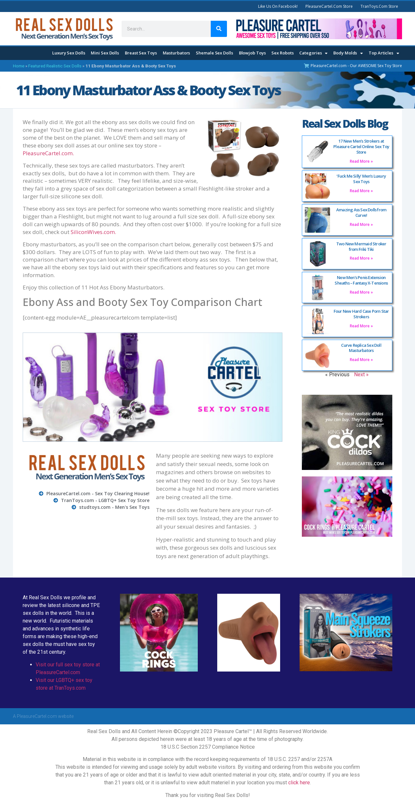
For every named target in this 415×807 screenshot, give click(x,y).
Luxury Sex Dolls (68, 53)
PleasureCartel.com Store (329, 6)
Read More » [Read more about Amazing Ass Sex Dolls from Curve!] (361, 224)
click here (299, 782)
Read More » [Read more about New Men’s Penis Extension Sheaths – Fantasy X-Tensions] (361, 292)
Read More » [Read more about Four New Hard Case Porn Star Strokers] (361, 326)
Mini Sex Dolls (105, 53)
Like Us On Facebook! (278, 6)
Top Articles (384, 53)
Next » (361, 374)
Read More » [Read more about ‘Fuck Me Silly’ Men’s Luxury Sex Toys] (361, 190)
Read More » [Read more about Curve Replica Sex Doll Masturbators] (361, 359)
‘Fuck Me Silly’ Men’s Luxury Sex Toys (361, 178)
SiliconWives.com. (93, 232)
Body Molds (348, 53)
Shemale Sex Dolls (214, 53)
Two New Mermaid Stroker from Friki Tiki (361, 246)
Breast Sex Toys (141, 53)
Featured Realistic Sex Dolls (54, 65)
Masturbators (176, 53)
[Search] (219, 29)
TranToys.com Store (379, 6)
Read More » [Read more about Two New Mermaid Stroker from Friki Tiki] (361, 258)
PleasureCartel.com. (48, 153)
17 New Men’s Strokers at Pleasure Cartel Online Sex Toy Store (361, 146)
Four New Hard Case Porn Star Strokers (361, 314)
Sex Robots (282, 53)
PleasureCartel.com (37, 716)
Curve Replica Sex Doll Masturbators (361, 348)
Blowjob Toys (252, 53)
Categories (313, 53)
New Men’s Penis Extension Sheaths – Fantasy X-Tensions (361, 280)
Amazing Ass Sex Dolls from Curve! (361, 212)
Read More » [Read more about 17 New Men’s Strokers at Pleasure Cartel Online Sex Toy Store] (361, 161)
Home (18, 65)
